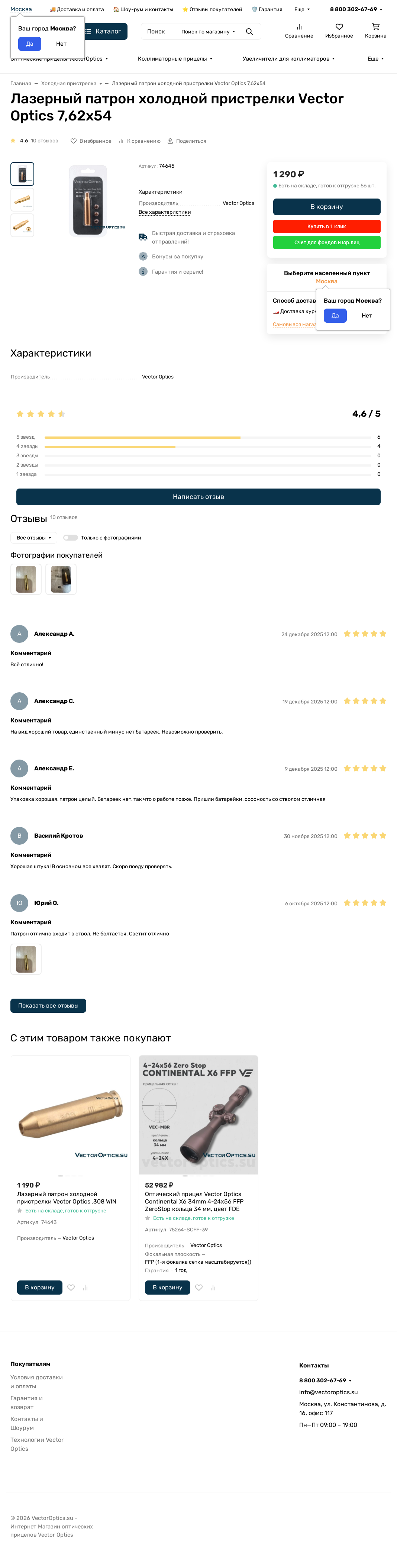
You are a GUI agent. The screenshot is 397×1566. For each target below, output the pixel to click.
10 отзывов (44, 141)
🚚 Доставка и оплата (76, 9)
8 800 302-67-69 (353, 9)
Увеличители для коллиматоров (286, 58)
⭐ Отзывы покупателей (212, 9)
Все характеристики (165, 212)
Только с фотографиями (111, 538)
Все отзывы (31, 538)
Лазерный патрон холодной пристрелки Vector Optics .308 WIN (66, 1197)
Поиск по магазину (205, 32)
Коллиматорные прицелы (172, 58)
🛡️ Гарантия (267, 9)
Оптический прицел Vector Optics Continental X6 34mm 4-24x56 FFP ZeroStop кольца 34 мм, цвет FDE (194, 1201)
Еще (299, 9)
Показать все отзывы (48, 1005)
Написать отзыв (198, 497)
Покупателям (30, 1364)
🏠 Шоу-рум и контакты (143, 9)
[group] (88, 201)
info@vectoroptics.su (328, 1392)
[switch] (70, 538)
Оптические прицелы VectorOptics (56, 58)
